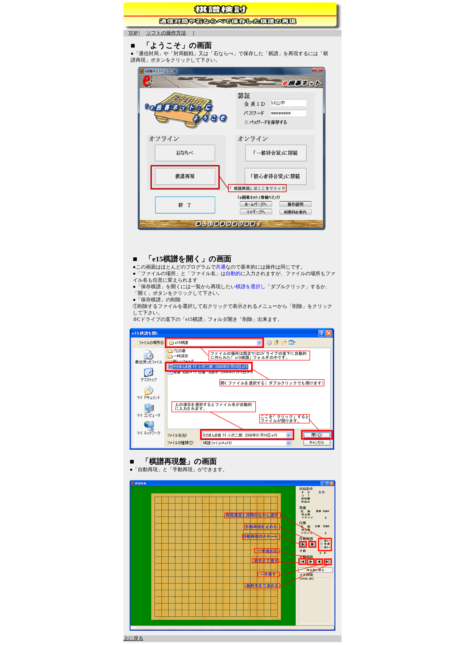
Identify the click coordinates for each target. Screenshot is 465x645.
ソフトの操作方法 (166, 33)
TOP (132, 33)
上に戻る (133, 638)
